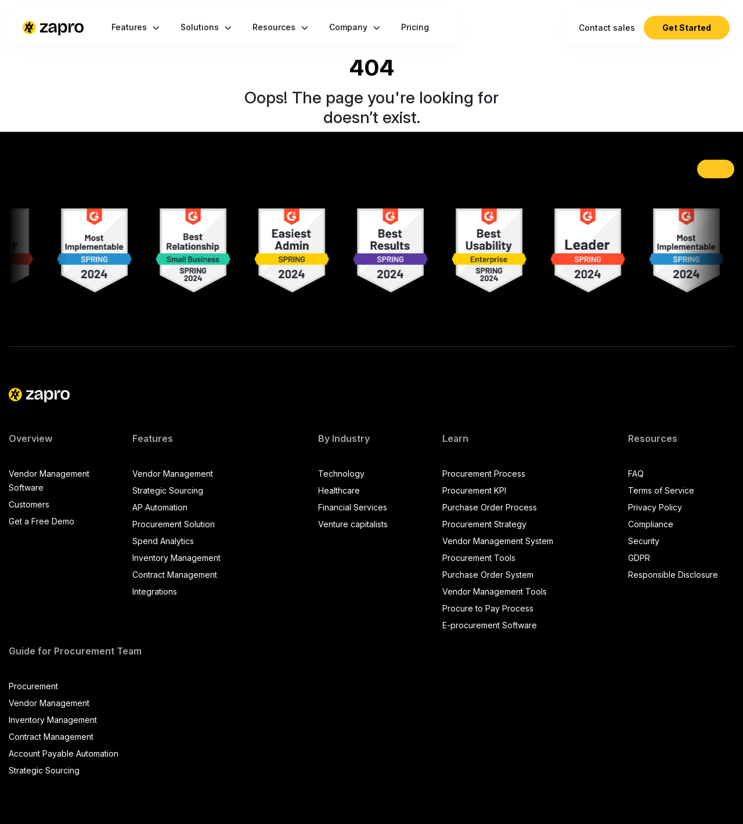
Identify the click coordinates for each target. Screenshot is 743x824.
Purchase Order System (487, 575)
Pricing (415, 27)
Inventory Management (176, 558)
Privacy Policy (655, 507)
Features (135, 27)
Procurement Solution (173, 524)
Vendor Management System (497, 541)
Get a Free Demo (41, 521)
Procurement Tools (478, 558)
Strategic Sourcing (167, 490)
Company (354, 27)
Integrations (154, 591)
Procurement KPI (474, 490)
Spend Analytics (163, 541)
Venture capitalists (353, 524)
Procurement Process (483, 473)
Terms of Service (661, 490)
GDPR (639, 558)
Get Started (686, 28)
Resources (280, 27)
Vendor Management (172, 473)
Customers (29, 504)
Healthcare (339, 490)
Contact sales (607, 28)
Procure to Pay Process (487, 608)
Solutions (206, 27)
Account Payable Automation (63, 753)
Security (643, 541)
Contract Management (174, 575)
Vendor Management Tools (494, 591)
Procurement (33, 686)
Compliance (650, 524)
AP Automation (159, 507)
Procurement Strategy (484, 524)
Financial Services (352, 507)
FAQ (636, 473)
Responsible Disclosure (673, 575)
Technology (341, 473)
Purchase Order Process (489, 507)
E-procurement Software (489, 625)
